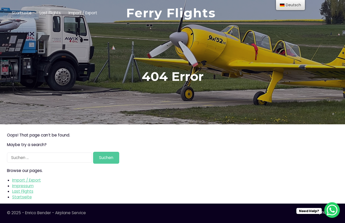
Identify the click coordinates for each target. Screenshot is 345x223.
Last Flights (50, 13)
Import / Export (83, 13)
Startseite (22, 13)
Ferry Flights (171, 12)
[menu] (290, 5)
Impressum (23, 186)
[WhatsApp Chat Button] (332, 210)
